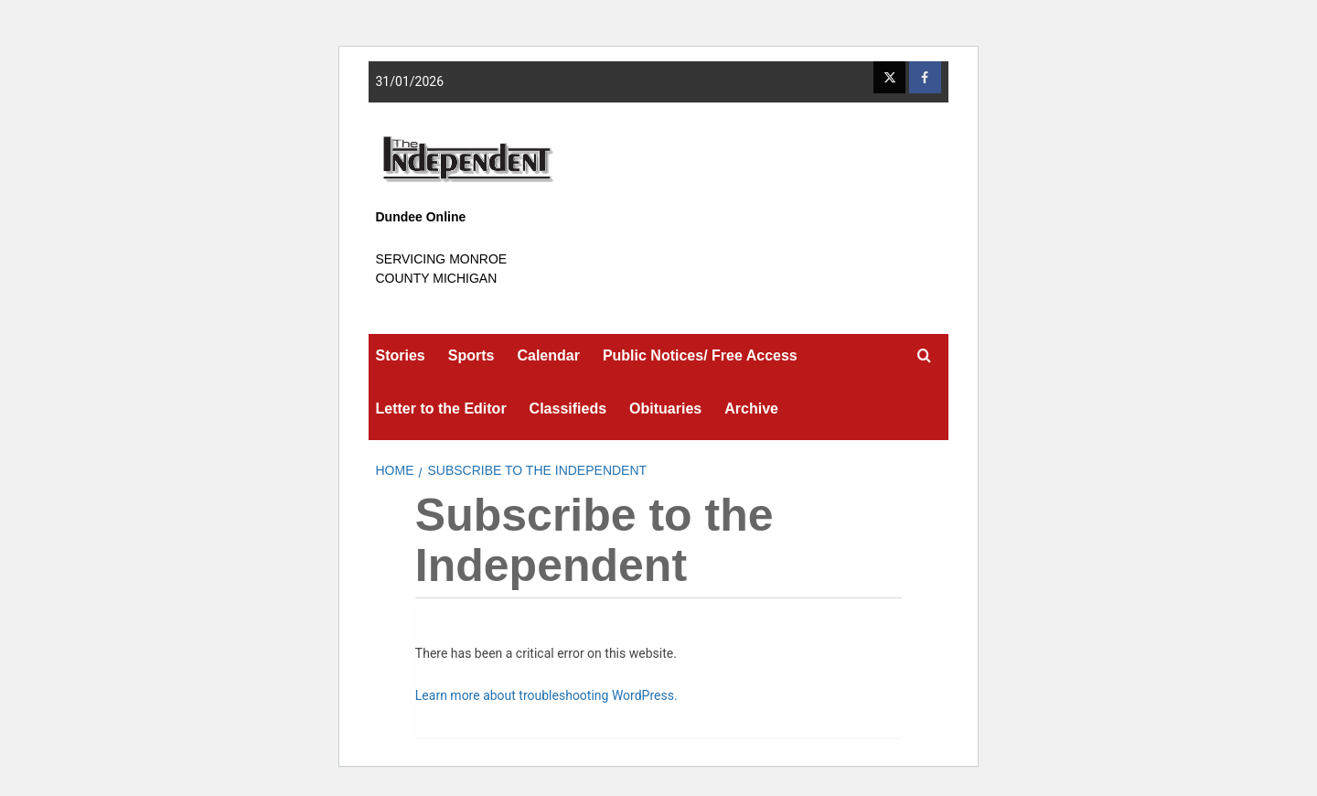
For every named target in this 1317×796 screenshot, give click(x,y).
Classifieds (568, 408)
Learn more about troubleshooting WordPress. (546, 695)
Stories (400, 355)
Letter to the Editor (441, 408)
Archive (751, 408)
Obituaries (665, 408)
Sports (471, 355)
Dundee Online (421, 217)
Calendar (548, 355)
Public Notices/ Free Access (700, 355)
